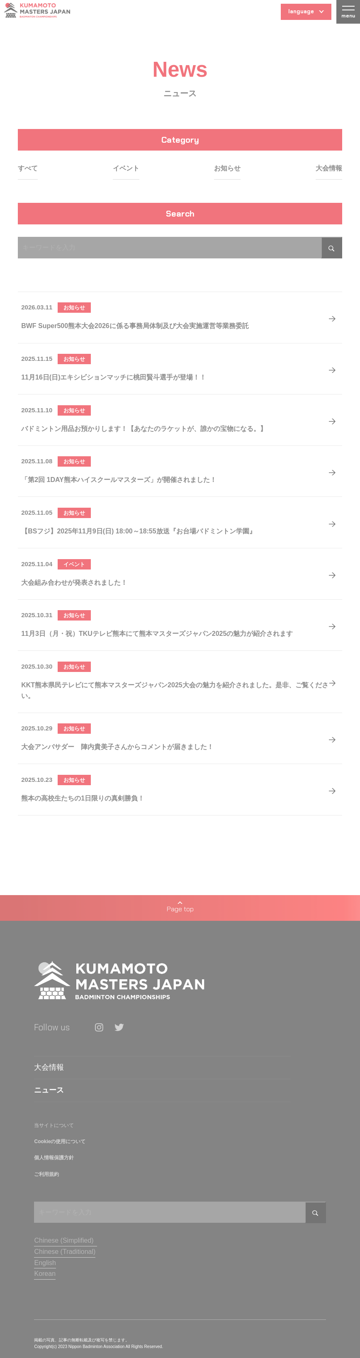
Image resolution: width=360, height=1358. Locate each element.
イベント (126, 168)
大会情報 (329, 168)
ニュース (49, 1090)
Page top (180, 907)
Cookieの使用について (59, 1141)
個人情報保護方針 (54, 1158)
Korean (45, 1273)
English (45, 1262)
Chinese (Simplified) (63, 1240)
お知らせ (227, 168)
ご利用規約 (46, 1174)
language (306, 14)
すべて (28, 168)
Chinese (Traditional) (64, 1251)
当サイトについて (54, 1125)
